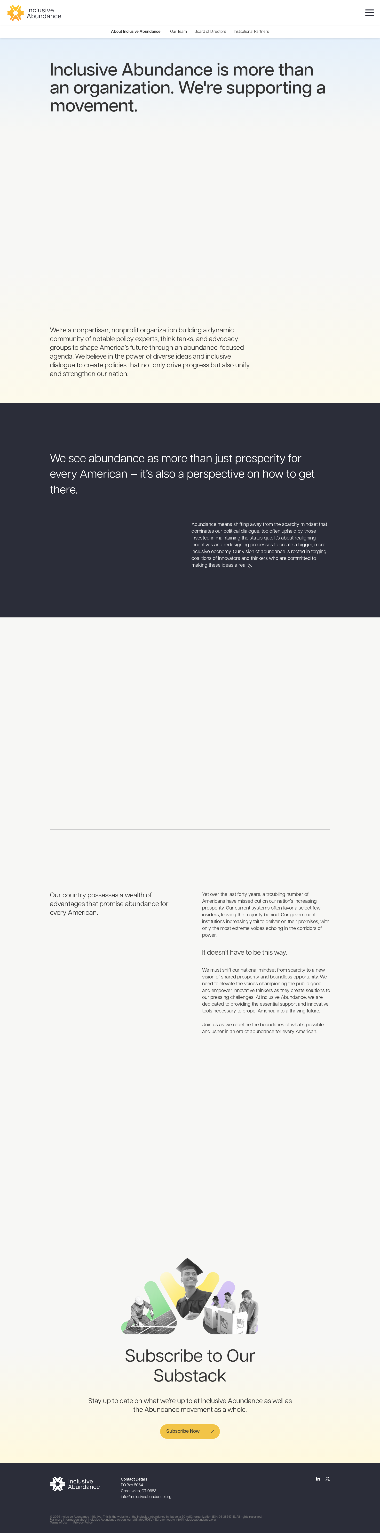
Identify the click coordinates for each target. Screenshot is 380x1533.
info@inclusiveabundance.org (146, 1497)
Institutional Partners (251, 32)
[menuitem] (178, 32)
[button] (190, 1431)
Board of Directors (210, 32)
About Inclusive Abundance (135, 32)
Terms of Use (59, 1522)
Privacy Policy (83, 1522)
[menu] (368, 13)
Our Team (178, 32)
